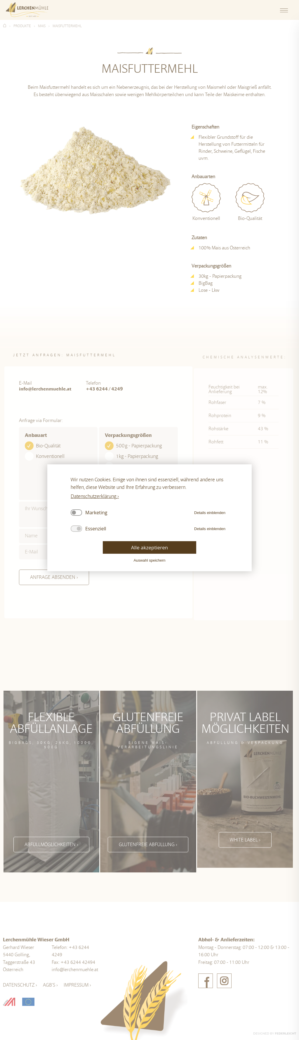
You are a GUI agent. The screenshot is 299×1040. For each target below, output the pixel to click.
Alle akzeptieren (149, 547)
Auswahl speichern (149, 560)
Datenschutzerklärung (93, 496)
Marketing (96, 512)
